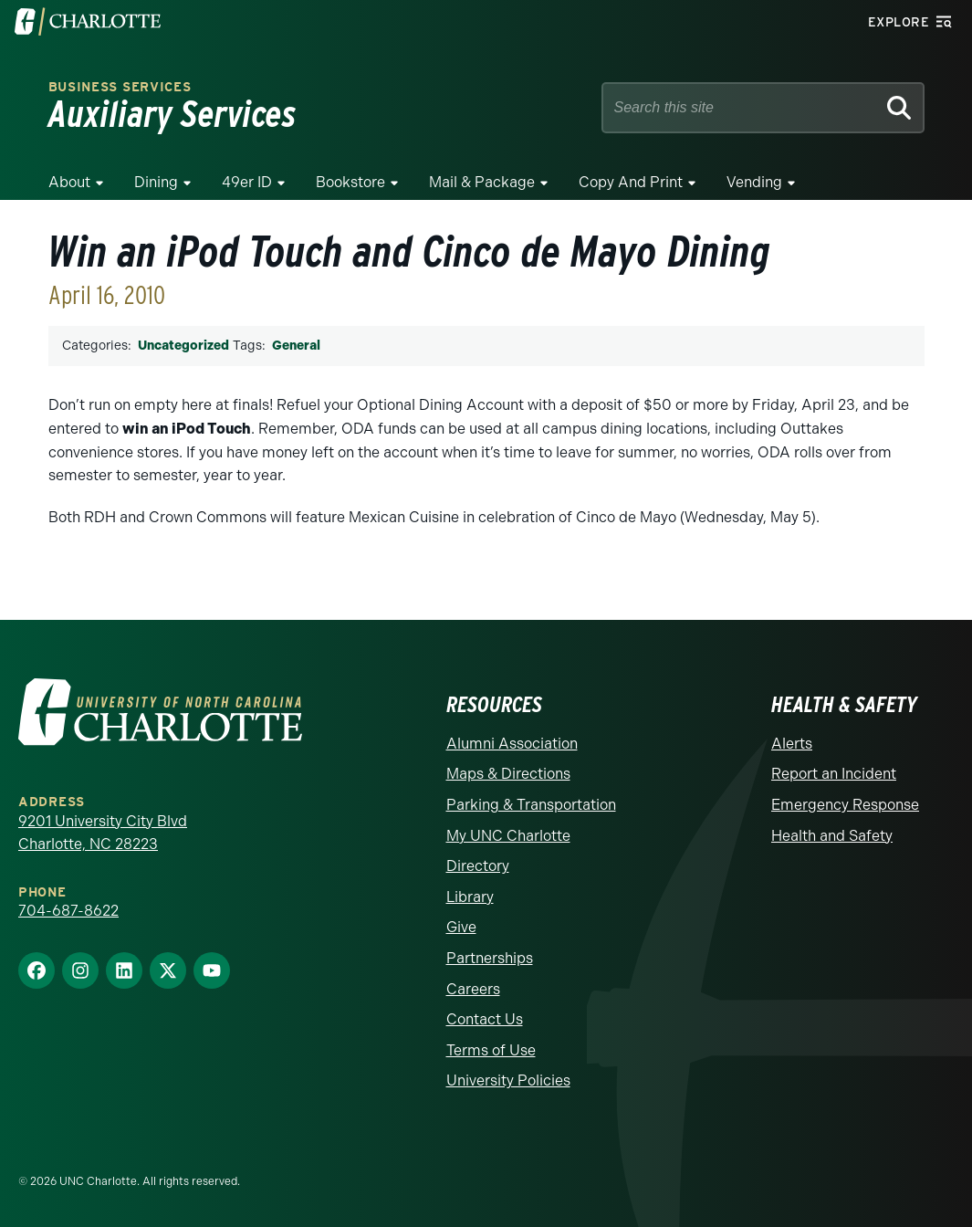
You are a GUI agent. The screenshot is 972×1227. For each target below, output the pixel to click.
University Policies (508, 1080)
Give (461, 927)
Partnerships (489, 958)
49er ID (247, 182)
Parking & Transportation (531, 804)
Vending (754, 182)
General (296, 345)
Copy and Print (631, 182)
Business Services (120, 87)
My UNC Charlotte (508, 835)
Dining (156, 182)
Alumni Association (512, 743)
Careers (473, 989)
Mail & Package (482, 182)
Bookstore (350, 182)
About (69, 182)
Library (470, 897)
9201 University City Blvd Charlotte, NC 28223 (102, 833)
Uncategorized (183, 345)
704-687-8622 (68, 910)
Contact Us (484, 1019)
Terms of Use (491, 1050)
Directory (477, 866)
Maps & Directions (508, 773)
